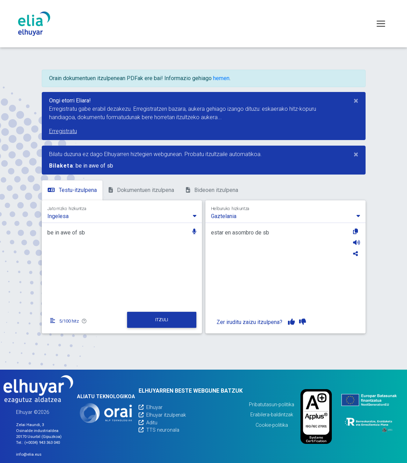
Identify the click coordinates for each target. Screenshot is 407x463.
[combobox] (121, 216)
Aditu (148, 423)
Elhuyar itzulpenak (162, 415)
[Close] (356, 100)
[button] (194, 232)
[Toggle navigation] (380, 23)
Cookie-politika (272, 425)
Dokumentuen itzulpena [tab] (141, 190)
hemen (221, 78)
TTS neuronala (159, 430)
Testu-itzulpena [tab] (72, 190)
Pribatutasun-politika (271, 405)
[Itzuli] (161, 320)
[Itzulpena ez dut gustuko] (302, 321)
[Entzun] (356, 242)
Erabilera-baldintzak (271, 415)
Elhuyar (151, 407)
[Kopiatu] (356, 231)
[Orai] (106, 413)
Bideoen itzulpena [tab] (212, 190)
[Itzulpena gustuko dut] (291, 321)
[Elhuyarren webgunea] (38, 389)
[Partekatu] (356, 253)
